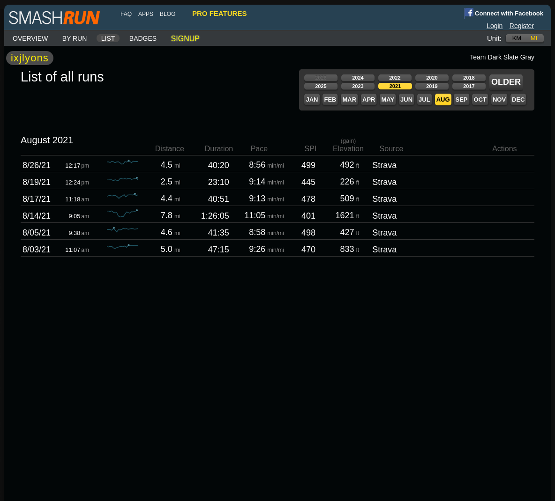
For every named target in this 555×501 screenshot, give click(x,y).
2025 (320, 86)
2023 (357, 86)
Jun (406, 99)
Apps (145, 14)
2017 (468, 86)
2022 (394, 78)
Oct (479, 99)
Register (522, 25)
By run (74, 38)
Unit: (494, 38)
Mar (349, 99)
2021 (395, 86)
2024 (357, 78)
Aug (443, 99)
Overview (30, 38)
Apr (368, 99)
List (108, 38)
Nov (499, 99)
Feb (330, 99)
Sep (461, 99)
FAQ (126, 14)
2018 (468, 78)
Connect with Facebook (503, 12)
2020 (431, 78)
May (387, 99)
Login (494, 25)
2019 (431, 86)
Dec (518, 99)
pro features (219, 13)
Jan (312, 99)
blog (167, 14)
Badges (143, 38)
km (517, 38)
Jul (424, 99)
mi (534, 38)
